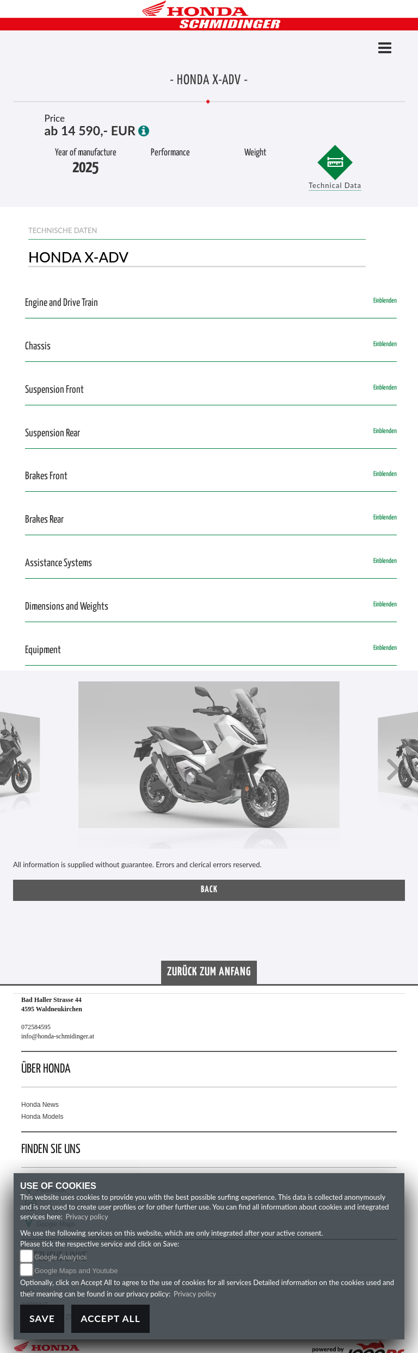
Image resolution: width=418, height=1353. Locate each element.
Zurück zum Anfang (209, 972)
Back (209, 889)
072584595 (36, 1027)
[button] (24, 771)
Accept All (110, 1318)
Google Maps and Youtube (76, 1271)
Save (42, 1318)
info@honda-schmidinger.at (57, 1036)
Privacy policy (87, 1216)
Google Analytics (60, 1257)
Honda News (40, 1104)
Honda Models (42, 1116)
